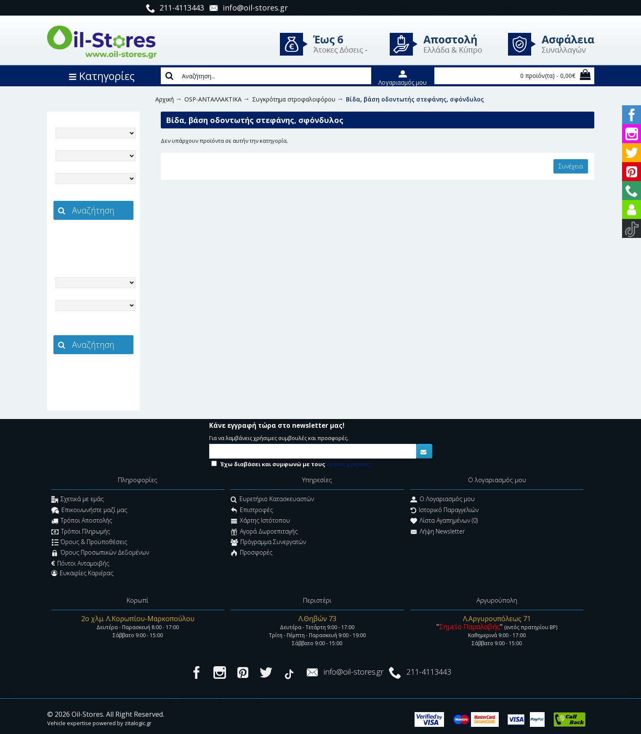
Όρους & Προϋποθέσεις (89, 542)
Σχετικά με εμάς (77, 500)
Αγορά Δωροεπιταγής (264, 532)
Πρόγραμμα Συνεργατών (268, 542)
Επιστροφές (252, 510)
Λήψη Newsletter (437, 532)
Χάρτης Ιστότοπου (260, 521)
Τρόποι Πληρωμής (80, 532)
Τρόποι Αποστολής (81, 521)
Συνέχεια (571, 166)
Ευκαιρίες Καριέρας (82, 573)
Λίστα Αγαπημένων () (444, 521)
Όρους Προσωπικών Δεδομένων (100, 553)
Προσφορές (251, 553)
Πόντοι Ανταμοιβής (80, 563)
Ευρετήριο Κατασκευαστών (272, 500)
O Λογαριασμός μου (442, 500)
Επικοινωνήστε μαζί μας (89, 510)
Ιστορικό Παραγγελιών (444, 510)
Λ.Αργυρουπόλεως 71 (497, 618)
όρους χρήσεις (348, 464)
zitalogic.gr (111, 238)
